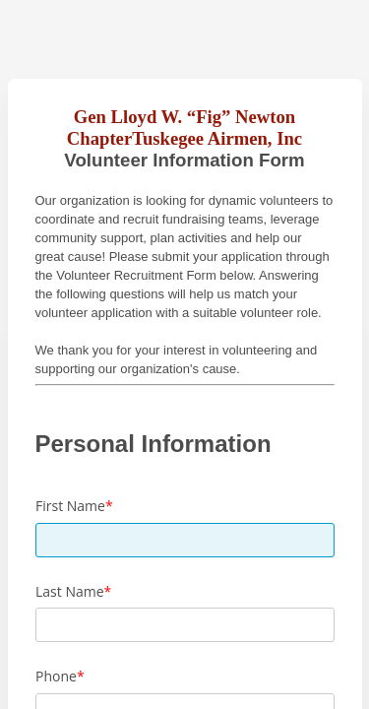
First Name (70, 505)
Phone (56, 676)
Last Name (69, 591)
